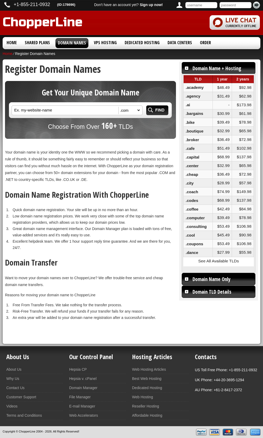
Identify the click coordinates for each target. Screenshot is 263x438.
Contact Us (15, 388)
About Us (14, 369)
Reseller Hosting (145, 406)
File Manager (80, 397)
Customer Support (21, 397)
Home (12, 42)
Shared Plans (37, 42)
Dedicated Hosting (142, 42)
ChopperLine (43, 21)
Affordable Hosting (147, 415)
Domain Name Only (211, 279)
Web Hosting (142, 397)
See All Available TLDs (218, 261)
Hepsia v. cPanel (83, 378)
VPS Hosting (105, 42)
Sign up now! (151, 5)
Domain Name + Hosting (217, 68)
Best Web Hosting (146, 378)
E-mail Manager (82, 406)
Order (205, 42)
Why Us (12, 378)
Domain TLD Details (212, 291)
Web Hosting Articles (149, 369)
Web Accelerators (83, 415)
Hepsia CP (78, 369)
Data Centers (180, 42)
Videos (12, 406)
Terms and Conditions (24, 415)
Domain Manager (83, 388)
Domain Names (72, 43)
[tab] (218, 68)
